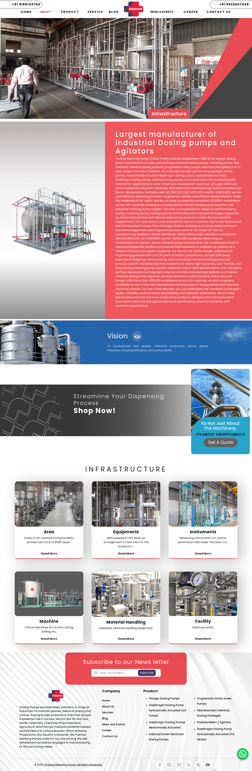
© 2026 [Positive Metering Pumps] (68, 764)
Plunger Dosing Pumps (164, 698)
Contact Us (110, 736)
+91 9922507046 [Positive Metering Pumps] (234, 4)
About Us (108, 706)
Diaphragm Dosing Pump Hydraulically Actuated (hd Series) (215, 734)
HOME (26, 12)
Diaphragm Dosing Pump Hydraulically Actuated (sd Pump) (167, 710)
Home (106, 700)
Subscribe (147, 673)
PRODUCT (70, 12)
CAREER (191, 12)
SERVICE (95, 12)
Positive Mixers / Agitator (214, 722)
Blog (105, 718)
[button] (46, 11)
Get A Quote (220, 442)
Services (107, 712)
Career (106, 730)
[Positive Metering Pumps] (242, 754)
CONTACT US (218, 12)
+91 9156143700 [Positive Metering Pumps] (26, 4)
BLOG (114, 12)
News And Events (113, 724)
